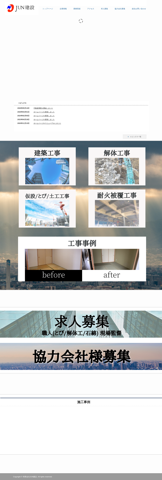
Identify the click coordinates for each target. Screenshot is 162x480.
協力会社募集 (120, 9)
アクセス (90, 9)
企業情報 (63, 9)
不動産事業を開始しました (43, 108)
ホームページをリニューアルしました (47, 123)
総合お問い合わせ (139, 9)
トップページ (47, 9)
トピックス (22, 103)
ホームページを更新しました (44, 112)
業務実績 (76, 9)
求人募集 (104, 9)
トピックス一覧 (135, 137)
